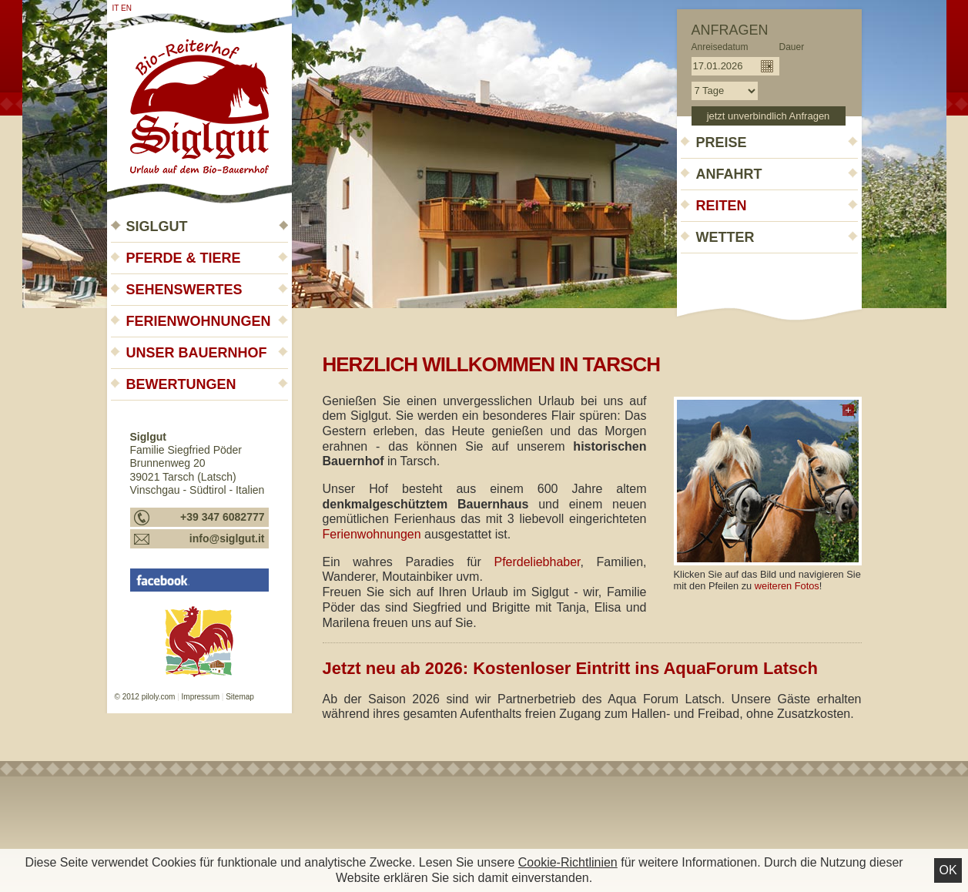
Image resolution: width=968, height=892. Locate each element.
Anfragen (730, 30)
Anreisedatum (720, 47)
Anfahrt (729, 174)
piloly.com (159, 696)
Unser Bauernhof (196, 352)
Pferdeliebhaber (537, 561)
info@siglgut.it (227, 538)
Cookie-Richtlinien (568, 862)
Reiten (721, 205)
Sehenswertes (184, 289)
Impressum (200, 696)
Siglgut (157, 226)
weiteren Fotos (787, 586)
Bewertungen (181, 384)
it (115, 8)
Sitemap (240, 696)
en (126, 8)
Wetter (725, 237)
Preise (721, 142)
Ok (947, 870)
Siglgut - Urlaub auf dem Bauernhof (199, 102)
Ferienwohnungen (198, 321)
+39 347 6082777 (222, 517)
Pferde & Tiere (183, 258)
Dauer (792, 47)
